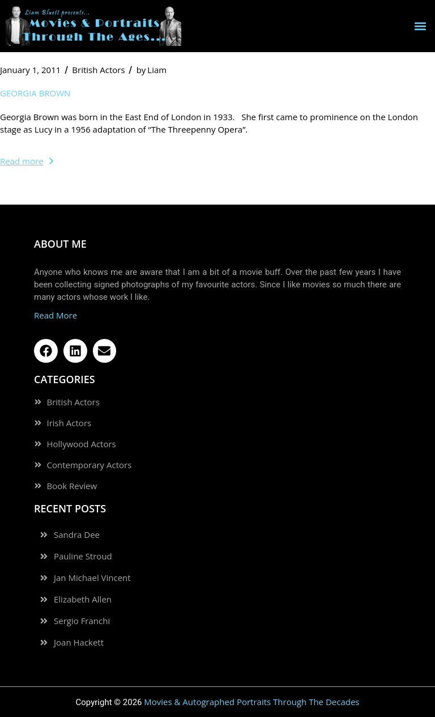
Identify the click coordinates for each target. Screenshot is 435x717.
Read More (55, 315)
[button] (420, 25)
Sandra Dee (77, 535)
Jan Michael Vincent (92, 578)
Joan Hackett (79, 642)
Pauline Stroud (83, 556)
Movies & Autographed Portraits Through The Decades (251, 701)
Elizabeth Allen (83, 599)
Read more (26, 161)
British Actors (98, 69)
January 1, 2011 (30, 69)
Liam (152, 69)
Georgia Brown (35, 93)
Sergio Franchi (82, 621)
